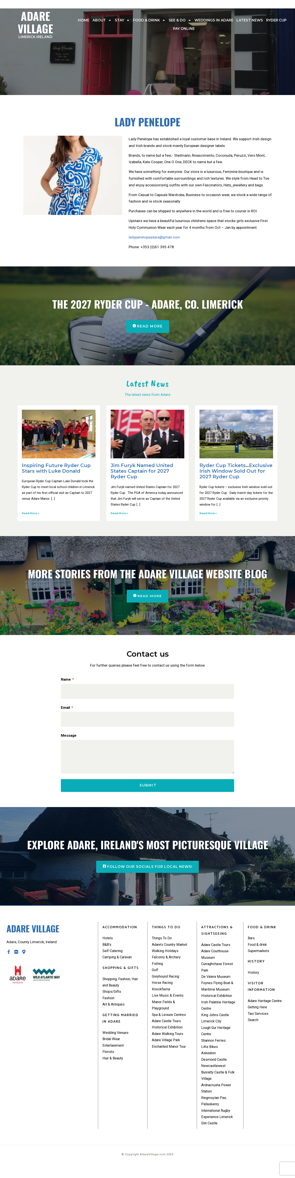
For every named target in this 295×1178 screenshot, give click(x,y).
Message (68, 737)
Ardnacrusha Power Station (217, 1098)
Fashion (108, 1004)
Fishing (158, 969)
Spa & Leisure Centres (170, 1022)
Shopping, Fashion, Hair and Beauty (121, 987)
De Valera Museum (216, 982)
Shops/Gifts (112, 998)
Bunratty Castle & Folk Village (219, 1085)
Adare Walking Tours (168, 1042)
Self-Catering (113, 956)
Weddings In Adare (214, 20)
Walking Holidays (166, 956)
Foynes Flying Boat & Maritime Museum (218, 992)
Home (83, 20)
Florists (108, 1059)
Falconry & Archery (167, 962)
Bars (251, 943)
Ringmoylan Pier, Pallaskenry (214, 1111)
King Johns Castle (216, 1022)
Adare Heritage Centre (266, 1006)
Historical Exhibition (168, 1035)
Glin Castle (210, 1135)
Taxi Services (258, 1019)
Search (253, 1026)
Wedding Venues (116, 1039)
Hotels (107, 943)
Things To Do (162, 943)
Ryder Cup (276, 20)
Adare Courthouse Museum (216, 959)
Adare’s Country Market (171, 949)
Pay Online (184, 29)
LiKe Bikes (209, 1055)
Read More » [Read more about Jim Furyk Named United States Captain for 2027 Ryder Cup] (119, 513)
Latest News (250, 20)
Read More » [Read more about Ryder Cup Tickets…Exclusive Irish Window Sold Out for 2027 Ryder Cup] (208, 513)
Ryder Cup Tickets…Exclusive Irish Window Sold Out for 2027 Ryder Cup (235, 471)
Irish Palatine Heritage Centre (219, 1012)
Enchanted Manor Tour (170, 1055)
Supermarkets (259, 956)
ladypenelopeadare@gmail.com (154, 237)
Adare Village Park (167, 1048)
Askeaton (209, 1062)
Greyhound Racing (167, 982)
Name (66, 680)
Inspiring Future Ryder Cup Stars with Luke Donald (56, 468)
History (253, 978)
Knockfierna (161, 995)
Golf (155, 976)
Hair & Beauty (113, 1066)
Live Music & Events (168, 1002)
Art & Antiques (114, 1011)
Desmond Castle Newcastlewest (214, 1071)
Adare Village (35, 23)
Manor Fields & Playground (164, 1012)
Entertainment (113, 1053)
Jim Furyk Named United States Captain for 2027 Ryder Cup (142, 471)
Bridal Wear (111, 1046)
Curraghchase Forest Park (218, 972)
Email (66, 708)
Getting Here (258, 1013)
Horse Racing (162, 989)
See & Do (180, 20)
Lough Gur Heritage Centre (217, 1038)
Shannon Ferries (214, 1048)
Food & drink (149, 20)
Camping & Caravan (118, 962)
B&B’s (107, 949)
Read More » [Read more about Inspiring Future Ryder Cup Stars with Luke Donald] (30, 513)
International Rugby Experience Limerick (217, 1124)
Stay (122, 20)
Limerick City (211, 1029)
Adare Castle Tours (167, 1029)
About (102, 20)
